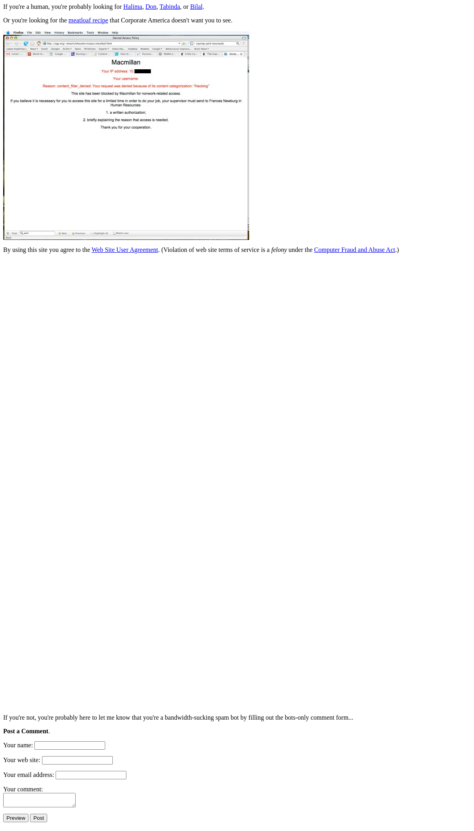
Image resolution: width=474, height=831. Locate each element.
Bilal (196, 6)
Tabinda (170, 6)
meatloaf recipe (88, 20)
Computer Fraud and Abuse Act (354, 249)
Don (150, 6)
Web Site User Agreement (125, 249)
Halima (132, 6)
